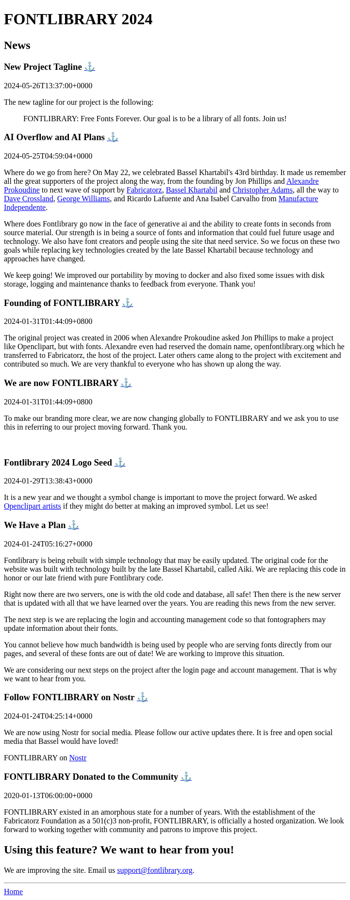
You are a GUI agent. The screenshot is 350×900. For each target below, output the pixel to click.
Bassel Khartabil (191, 190)
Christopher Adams (263, 190)
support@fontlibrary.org (154, 870)
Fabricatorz (144, 190)
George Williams (83, 198)
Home (13, 891)
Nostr (78, 758)
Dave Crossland (28, 198)
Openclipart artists (32, 506)
